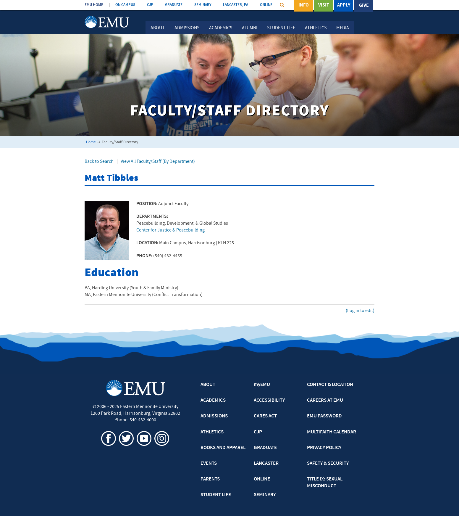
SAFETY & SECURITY (328, 463)
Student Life (281, 28)
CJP (150, 5)
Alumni (249, 28)
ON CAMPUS (125, 5)
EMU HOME (94, 5)
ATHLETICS (212, 432)
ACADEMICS (213, 400)
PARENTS (210, 479)
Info (303, 5)
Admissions (186, 28)
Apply (343, 5)
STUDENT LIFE (216, 495)
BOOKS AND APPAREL (223, 448)
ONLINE (266, 5)
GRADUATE (173, 5)
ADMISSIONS (214, 416)
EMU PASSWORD (324, 416)
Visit (323, 5)
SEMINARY (202, 5)
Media (342, 28)
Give (364, 5)
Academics (220, 28)
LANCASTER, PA (235, 5)
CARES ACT (265, 416)
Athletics (316, 28)
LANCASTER (266, 463)
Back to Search (99, 161)
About (158, 28)
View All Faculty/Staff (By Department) (158, 161)
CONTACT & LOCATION (330, 385)
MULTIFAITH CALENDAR (331, 432)
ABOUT (208, 385)
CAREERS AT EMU (325, 400)
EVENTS (209, 463)
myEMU (262, 385)
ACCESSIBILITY (269, 400)
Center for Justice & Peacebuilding (170, 230)
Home (91, 142)
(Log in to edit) (360, 310)
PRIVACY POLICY (324, 448)
